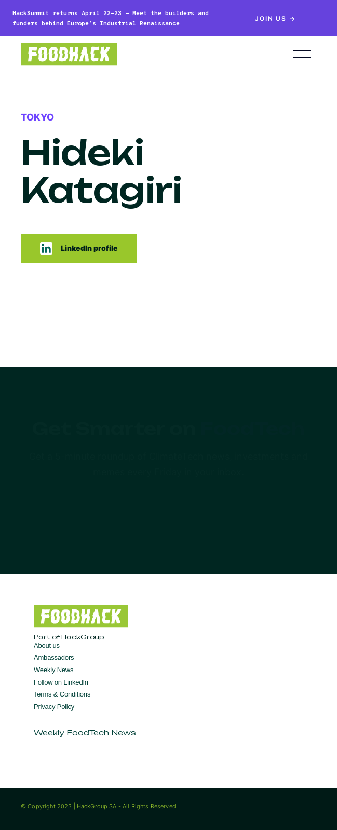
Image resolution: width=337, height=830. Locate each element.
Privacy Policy (54, 707)
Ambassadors (54, 657)
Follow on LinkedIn (61, 682)
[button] (302, 54)
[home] (141, 54)
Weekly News (53, 670)
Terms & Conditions (62, 694)
